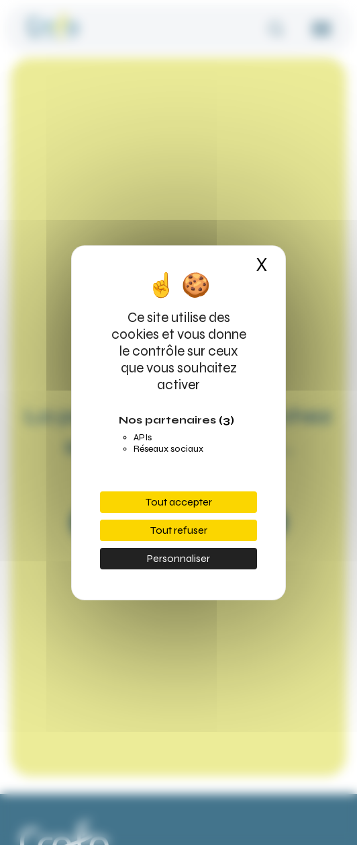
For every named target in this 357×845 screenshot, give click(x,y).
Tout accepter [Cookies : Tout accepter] (179, 501)
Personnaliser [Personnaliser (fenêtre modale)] (178, 558)
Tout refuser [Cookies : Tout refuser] (178, 530)
